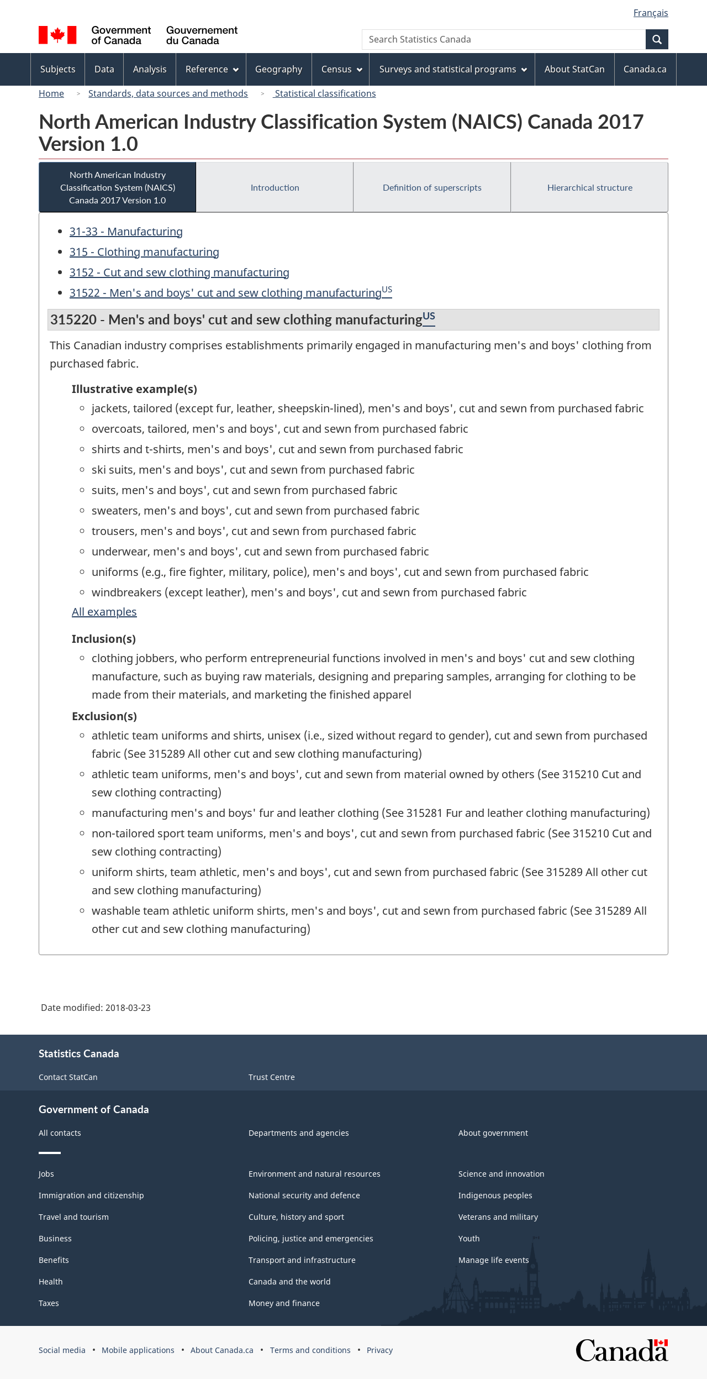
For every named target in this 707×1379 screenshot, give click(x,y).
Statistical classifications (324, 93)
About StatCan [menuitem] (575, 69)
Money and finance (284, 1303)
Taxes (49, 1303)
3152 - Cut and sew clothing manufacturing (179, 272)
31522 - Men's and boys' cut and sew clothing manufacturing (226, 292)
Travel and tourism (74, 1217)
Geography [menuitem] (278, 69)
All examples (104, 611)
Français (651, 13)
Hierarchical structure (589, 187)
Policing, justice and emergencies (311, 1238)
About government (493, 1133)
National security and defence (304, 1195)
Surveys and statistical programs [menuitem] (453, 69)
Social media (62, 1350)
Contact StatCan (68, 1077)
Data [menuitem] (104, 69)
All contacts (60, 1133)
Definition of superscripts (432, 187)
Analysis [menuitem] (150, 69)
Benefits (54, 1260)
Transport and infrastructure (302, 1260)
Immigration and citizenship (91, 1195)
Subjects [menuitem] (58, 69)
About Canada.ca (222, 1350)
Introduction (275, 187)
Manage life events (493, 1260)
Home (51, 93)
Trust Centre (272, 1077)
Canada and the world (290, 1281)
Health (51, 1281)
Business (55, 1238)
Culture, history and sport (296, 1217)
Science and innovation (501, 1173)
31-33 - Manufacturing (126, 231)
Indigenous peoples (495, 1195)
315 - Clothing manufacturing (144, 251)
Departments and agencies (299, 1133)
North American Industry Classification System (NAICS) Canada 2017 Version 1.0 (117, 187)
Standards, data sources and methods (168, 93)
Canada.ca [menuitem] (645, 69)
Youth (469, 1238)
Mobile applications (138, 1350)
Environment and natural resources (315, 1173)
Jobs (46, 1173)
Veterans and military (498, 1217)
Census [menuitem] (341, 69)
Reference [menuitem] (212, 69)
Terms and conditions (310, 1350)
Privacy (380, 1350)
